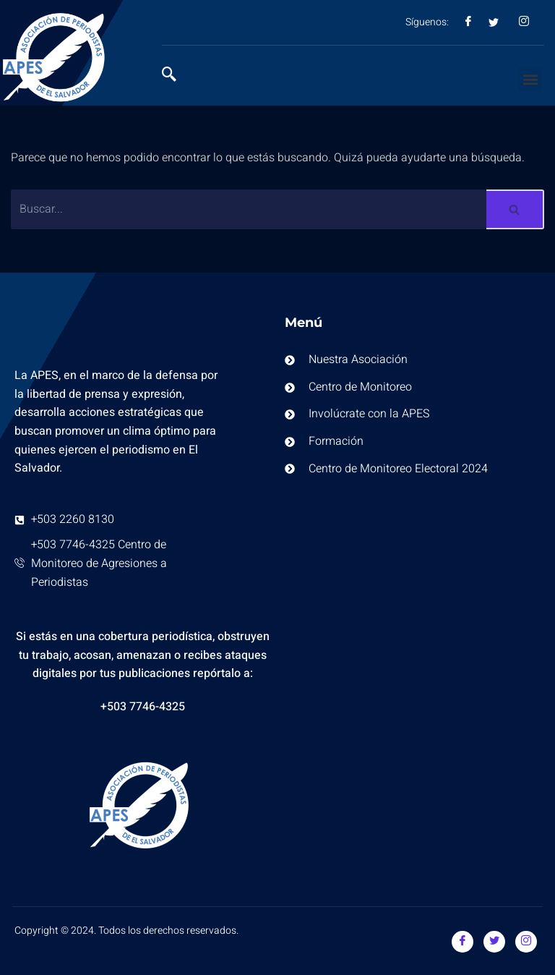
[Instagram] (526, 942)
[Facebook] (462, 942)
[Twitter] (494, 942)
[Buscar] (248, 209)
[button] (530, 79)
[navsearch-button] (176, 75)
